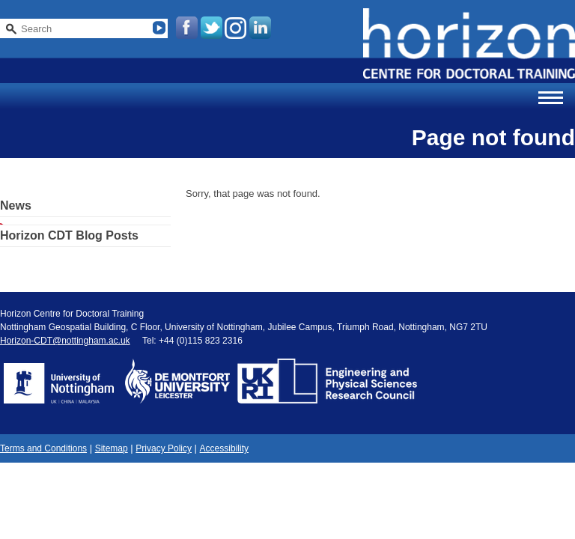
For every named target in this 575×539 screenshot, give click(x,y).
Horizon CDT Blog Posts (69, 235)
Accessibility (224, 448)
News (15, 205)
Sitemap (111, 448)
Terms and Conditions (43, 448)
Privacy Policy (164, 448)
